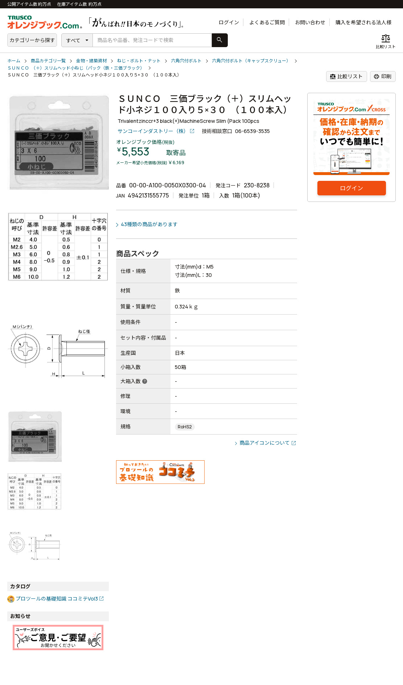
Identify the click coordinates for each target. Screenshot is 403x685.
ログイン (229, 22)
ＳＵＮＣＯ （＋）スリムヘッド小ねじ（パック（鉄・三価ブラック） (75, 68)
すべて (73, 40)
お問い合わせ (310, 22)
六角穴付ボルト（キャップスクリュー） (251, 61)
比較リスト (346, 76)
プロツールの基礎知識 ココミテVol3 (57, 598)
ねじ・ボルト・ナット (139, 61)
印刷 (382, 76)
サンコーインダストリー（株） (153, 131)
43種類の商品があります (149, 224)
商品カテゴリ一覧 (48, 61)
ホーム (13, 61)
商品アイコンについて (264, 442)
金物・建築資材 (91, 61)
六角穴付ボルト (186, 61)
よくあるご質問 (267, 22)
